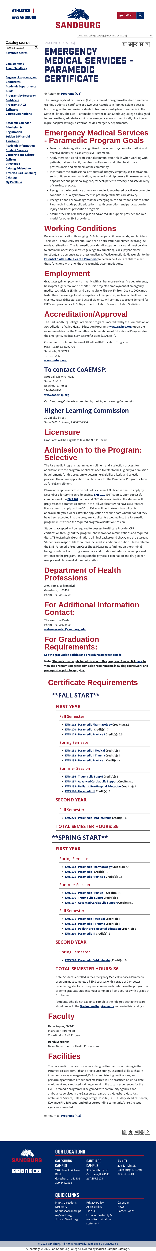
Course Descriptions (19, 114)
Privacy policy (95, 1203)
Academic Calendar (18, 123)
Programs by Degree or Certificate (21, 98)
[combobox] (115, 35)
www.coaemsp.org (56, 395)
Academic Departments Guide (21, 88)
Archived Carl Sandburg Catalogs (21, 175)
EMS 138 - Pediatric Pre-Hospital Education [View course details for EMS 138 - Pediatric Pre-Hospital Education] (93, 786)
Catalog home (15, 64)
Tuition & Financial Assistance (18, 138)
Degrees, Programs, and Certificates (21, 79)
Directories (13, 164)
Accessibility (94, 1207)
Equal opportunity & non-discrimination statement (99, 1219)
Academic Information (20, 146)
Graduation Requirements (97, 1006)
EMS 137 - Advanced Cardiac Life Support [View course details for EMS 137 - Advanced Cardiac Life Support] (91, 781)
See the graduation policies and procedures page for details (82, 655)
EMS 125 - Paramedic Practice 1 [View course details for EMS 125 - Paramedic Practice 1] (85, 734)
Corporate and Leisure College (20, 157)
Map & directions (66, 1203)
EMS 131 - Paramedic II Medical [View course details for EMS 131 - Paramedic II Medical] (85, 751)
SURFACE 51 (110, 1244)
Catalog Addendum (18, 168)
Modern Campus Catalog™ (112, 1249)
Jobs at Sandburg (66, 1219)
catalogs (35, 1249)
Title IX (90, 1211)
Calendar (123, 1203)
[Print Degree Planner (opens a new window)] (124, 44)
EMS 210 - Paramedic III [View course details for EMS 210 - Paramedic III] (80, 791)
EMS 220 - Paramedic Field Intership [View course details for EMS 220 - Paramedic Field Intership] (88, 818)
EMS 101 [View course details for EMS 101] (99, 495)
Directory (61, 1207)
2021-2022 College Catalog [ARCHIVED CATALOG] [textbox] (102, 35)
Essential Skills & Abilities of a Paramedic (71, 259)
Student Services (17, 150)
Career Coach (126, 1211)
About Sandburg (16, 68)
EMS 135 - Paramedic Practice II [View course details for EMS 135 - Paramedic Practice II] (85, 760)
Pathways (12, 109)
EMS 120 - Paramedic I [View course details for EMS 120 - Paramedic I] (79, 729)
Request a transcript (68, 1211)
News (120, 1207)
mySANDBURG (24, 17)
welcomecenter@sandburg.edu (65, 629)
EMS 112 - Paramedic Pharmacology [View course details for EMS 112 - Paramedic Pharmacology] (88, 725)
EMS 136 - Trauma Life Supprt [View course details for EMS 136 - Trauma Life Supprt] (84, 777)
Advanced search (17, 53)
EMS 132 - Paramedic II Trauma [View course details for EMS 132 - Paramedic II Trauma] (85, 755)
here (139, 661)
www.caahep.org (120, 327)
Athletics (21, 11)
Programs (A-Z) (16, 105)
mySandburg (63, 1215)
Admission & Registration (14, 129)
